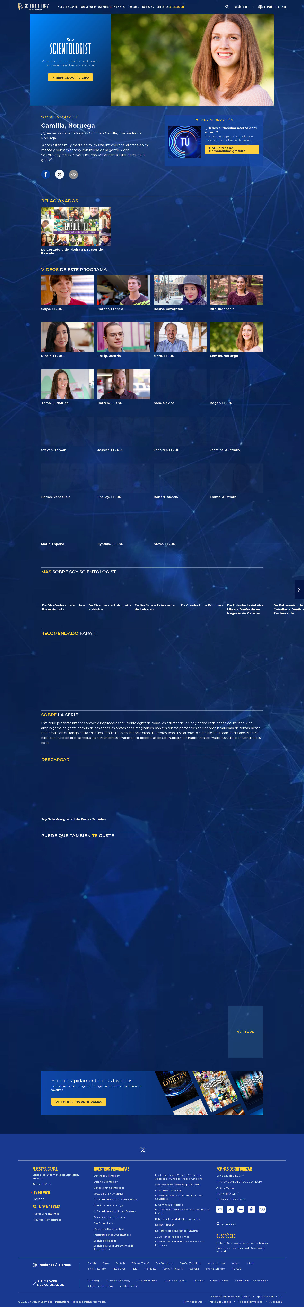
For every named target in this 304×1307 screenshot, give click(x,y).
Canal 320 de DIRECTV (230, 1175)
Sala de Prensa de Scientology (251, 1280)
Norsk (135, 1268)
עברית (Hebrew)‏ (216, 1263)
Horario (38, 1199)
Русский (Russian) (173, 1268)
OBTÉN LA (170, 6)
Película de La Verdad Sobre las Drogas (177, 1219)
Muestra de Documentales (109, 1228)
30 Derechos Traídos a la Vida (172, 1236)
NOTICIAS (148, 6)
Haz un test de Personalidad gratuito (227, 149)
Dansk (105, 1263)
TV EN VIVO (119, 6)
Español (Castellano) (191, 1263)
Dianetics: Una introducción (110, 1217)
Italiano (250, 1263)
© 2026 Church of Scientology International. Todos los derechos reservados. (62, 1301)
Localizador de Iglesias (175, 1280)
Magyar (235, 1263)
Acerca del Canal (42, 1184)
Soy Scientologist (104, 1223)
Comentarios (228, 1224)
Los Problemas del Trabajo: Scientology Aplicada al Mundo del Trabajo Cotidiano (179, 1177)
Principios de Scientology (108, 1205)
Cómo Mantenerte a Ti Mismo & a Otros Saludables (178, 1197)
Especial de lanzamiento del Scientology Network (56, 1176)
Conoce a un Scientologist (109, 1187)
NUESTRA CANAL (68, 6)
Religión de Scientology (100, 1286)
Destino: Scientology (106, 1181)
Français (236, 1268)
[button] (299, 589)
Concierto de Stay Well (168, 1190)
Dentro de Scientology (107, 1175)
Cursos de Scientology (118, 1280)
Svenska (194, 1268)
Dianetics (199, 1280)
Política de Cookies (220, 1301)
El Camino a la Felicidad (169, 1204)
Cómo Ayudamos (219, 1280)
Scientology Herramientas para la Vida (177, 1184)
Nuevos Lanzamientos (46, 1213)
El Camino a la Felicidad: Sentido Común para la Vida (182, 1211)
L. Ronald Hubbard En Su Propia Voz (115, 1199)
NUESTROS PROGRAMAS (94, 6)
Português (150, 1268)
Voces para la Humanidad (109, 1193)
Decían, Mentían (164, 1224)
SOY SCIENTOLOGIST (59, 117)
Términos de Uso (192, 1301)
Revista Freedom (129, 1286)
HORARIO (134, 6)
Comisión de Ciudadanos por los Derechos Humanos (179, 1243)
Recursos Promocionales (47, 1219)
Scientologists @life (105, 1240)
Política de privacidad (249, 1301)
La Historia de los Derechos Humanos (176, 1230)
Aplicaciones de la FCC (269, 1296)
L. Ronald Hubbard (147, 1280)
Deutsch (120, 1263)
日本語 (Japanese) (96, 1268)
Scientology (93, 1280)
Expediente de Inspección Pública (230, 1296)
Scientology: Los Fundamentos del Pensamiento (114, 1247)
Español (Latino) (164, 1263)
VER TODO (245, 1032)
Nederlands (119, 1268)
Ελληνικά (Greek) (140, 1263)
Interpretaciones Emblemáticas (112, 1234)
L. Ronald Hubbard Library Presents (115, 1211)
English (91, 1263)
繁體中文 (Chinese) (215, 1268)
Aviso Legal (276, 1301)
